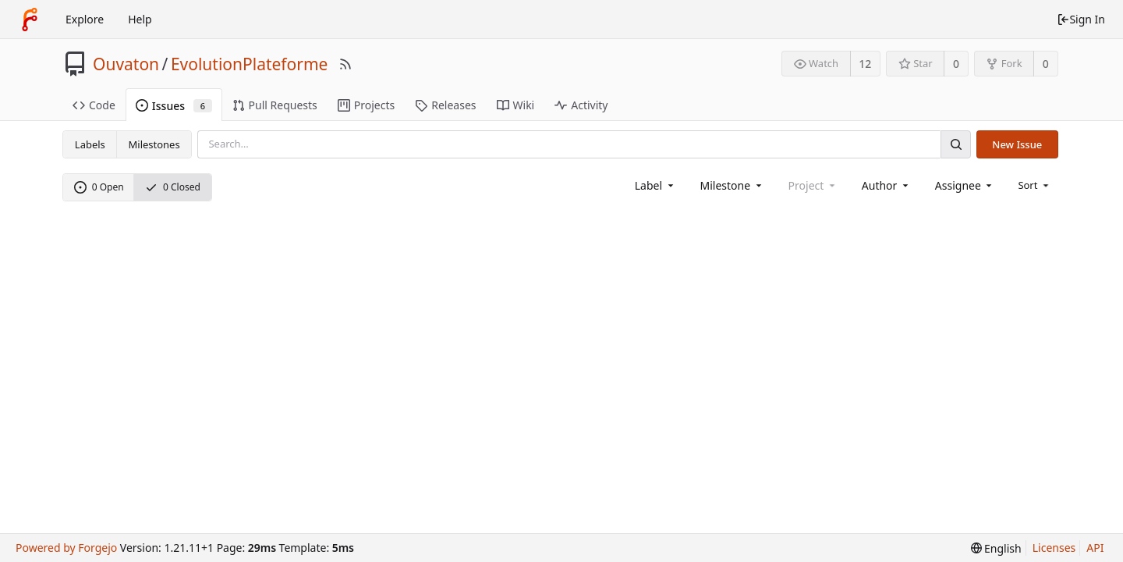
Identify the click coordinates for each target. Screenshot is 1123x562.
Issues (174, 105)
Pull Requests (274, 105)
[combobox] (655, 185)
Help (140, 19)
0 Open (99, 187)
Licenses (1054, 547)
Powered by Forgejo (66, 547)
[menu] (1034, 185)
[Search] (955, 144)
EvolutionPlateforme (249, 64)
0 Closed (172, 187)
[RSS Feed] (345, 64)
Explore (85, 19)
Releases (445, 105)
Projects (366, 105)
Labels (90, 144)
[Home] (29, 19)
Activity (581, 105)
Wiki (516, 105)
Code (94, 105)
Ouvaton (126, 64)
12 (865, 63)
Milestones (154, 144)
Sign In (1081, 19)
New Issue (1017, 144)
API (1095, 547)
